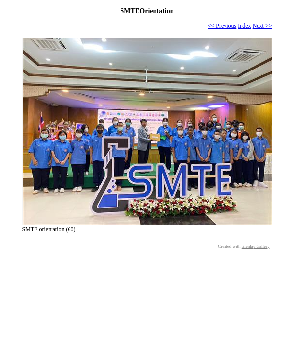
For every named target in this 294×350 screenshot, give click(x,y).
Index (244, 25)
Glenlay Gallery (256, 246)
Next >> (262, 25)
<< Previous (222, 25)
